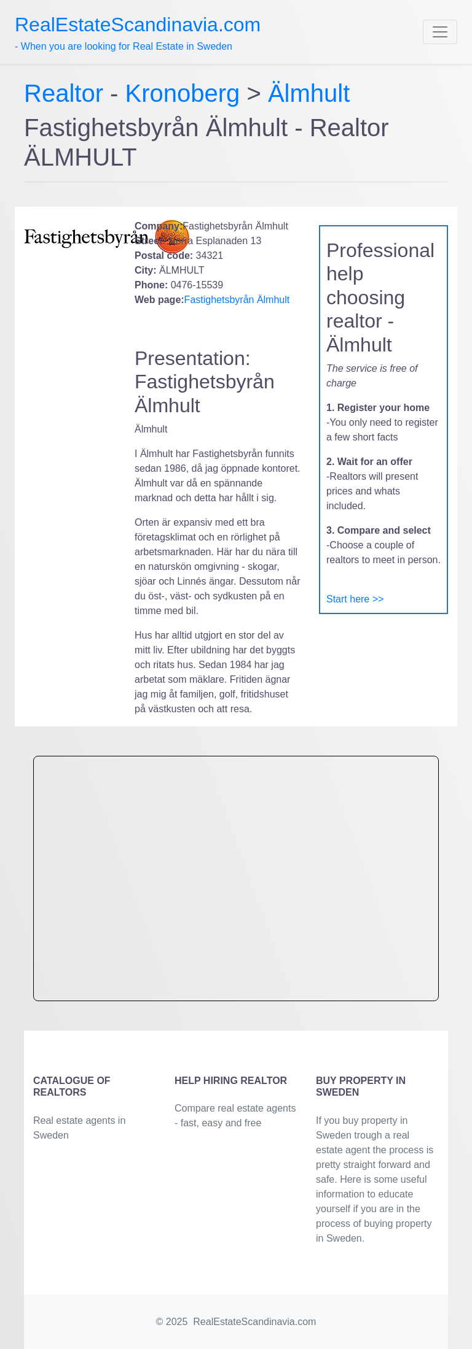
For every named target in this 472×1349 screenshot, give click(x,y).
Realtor (67, 93)
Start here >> (355, 599)
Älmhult (309, 93)
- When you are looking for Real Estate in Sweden (138, 32)
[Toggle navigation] (440, 32)
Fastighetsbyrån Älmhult (237, 299)
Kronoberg (182, 93)
